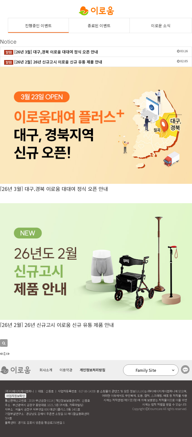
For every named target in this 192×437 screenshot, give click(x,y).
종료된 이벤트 (99, 25)
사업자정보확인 (15, 396)
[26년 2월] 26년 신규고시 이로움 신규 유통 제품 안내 (57, 324)
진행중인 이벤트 (38, 25)
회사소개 (45, 369)
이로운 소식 (160, 25)
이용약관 (66, 369)
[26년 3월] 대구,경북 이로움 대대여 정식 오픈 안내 (54, 188)
